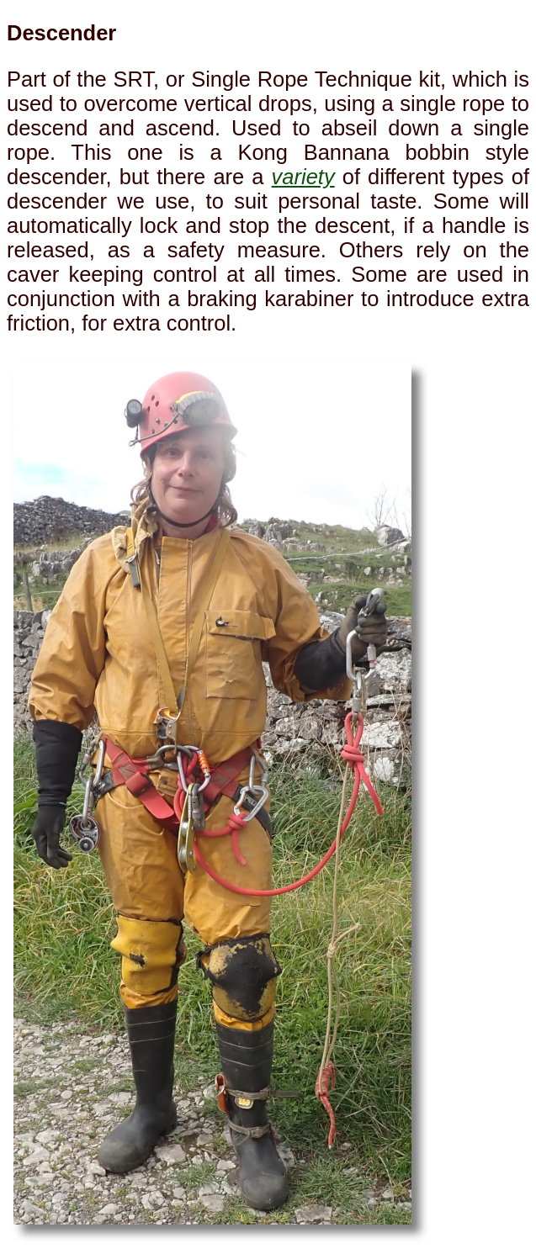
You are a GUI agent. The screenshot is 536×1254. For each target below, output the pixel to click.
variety (303, 176)
